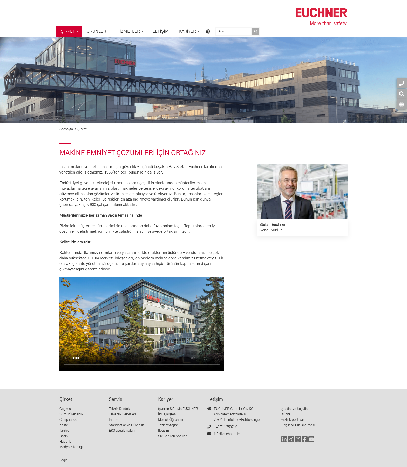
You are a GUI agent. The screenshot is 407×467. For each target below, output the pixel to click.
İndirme (114, 420)
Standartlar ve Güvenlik (126, 425)
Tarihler (65, 430)
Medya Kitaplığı (71, 447)
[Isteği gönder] (255, 31)
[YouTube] (311, 441)
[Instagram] (298, 441)
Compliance (68, 420)
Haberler (66, 441)
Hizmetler (128, 31)
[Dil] (402, 104)
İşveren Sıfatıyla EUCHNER (178, 409)
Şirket (68, 31)
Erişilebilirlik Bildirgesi (298, 425)
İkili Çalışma (167, 414)
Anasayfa (66, 129)
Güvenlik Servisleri (122, 414)
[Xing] (291, 441)
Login (63, 460)
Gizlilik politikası (293, 420)
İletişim (160, 31)
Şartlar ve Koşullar (295, 409)
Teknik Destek (119, 409)
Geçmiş (65, 409)
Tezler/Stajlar (168, 425)
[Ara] (233, 31)
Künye (285, 414)
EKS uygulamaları (122, 430)
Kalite (63, 425)
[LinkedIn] (284, 441)
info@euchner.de (227, 434)
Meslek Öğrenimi (170, 420)
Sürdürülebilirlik (71, 414)
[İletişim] (402, 83)
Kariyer (187, 31)
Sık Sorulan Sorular (172, 436)
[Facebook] (305, 441)
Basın (63, 436)
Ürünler (96, 31)
